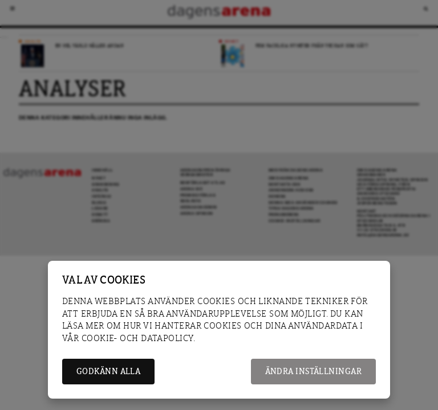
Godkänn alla (108, 371)
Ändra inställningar (313, 371)
